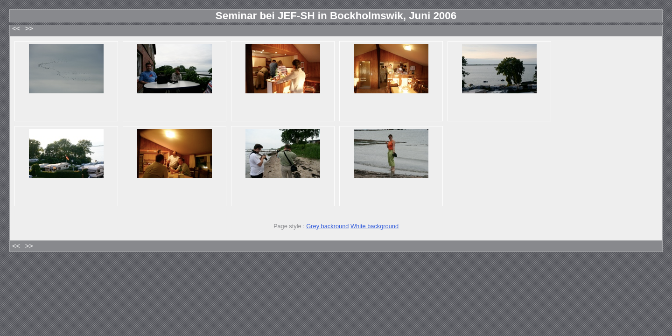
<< (16, 28)
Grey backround (327, 226)
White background (374, 226)
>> (29, 28)
